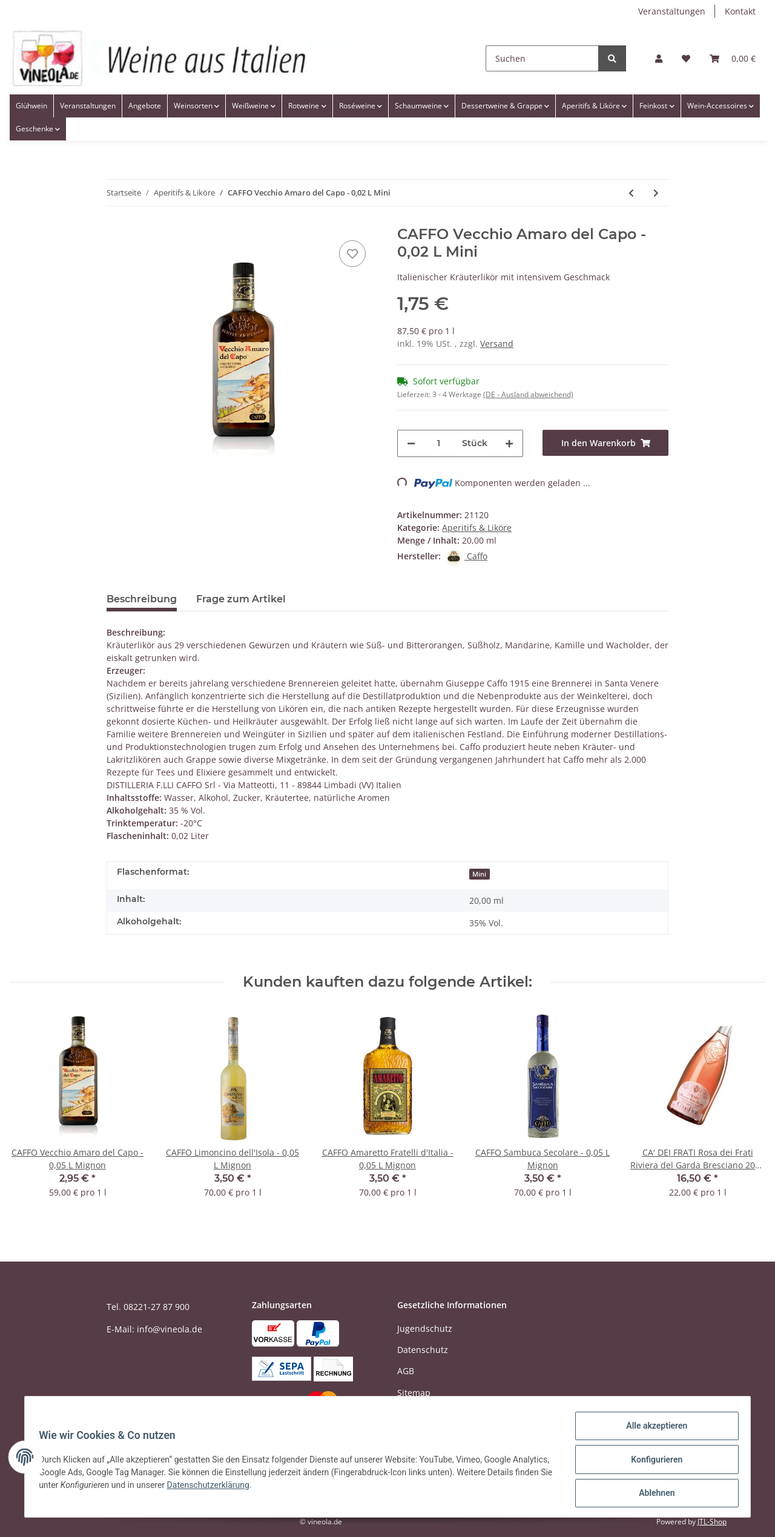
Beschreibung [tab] (142, 599)
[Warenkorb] (732, 58)
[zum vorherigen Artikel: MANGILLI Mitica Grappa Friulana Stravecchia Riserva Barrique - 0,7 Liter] (631, 193)
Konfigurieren (651, 1462)
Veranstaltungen (671, 11)
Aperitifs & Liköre (477, 527)
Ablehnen (651, 1494)
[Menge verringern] (411, 443)
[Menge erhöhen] (509, 443)
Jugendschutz (424, 1328)
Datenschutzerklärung (280, 1488)
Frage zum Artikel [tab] (241, 599)
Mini (479, 874)
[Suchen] (542, 58)
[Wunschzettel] (686, 58)
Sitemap (413, 1392)
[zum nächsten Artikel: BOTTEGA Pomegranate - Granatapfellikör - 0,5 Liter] (656, 193)
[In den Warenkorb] (605, 443)
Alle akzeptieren (651, 1431)
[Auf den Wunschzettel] (352, 253)
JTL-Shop (712, 1521)
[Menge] (438, 443)
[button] (658, 58)
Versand (496, 343)
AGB (405, 1371)
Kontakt (740, 11)
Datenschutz (422, 1349)
